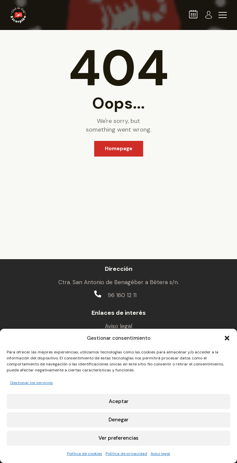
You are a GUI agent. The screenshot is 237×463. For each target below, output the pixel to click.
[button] (227, 338)
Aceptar (118, 401)
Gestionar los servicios (31, 382)
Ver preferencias (118, 438)
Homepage (118, 148)
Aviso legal (160, 453)
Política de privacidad (126, 453)
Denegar (118, 419)
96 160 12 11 (122, 295)
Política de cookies (84, 453)
